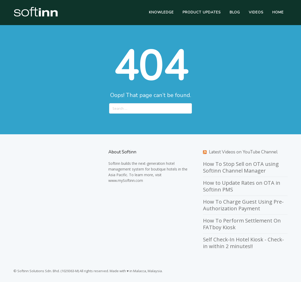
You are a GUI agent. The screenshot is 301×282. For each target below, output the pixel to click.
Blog (235, 12)
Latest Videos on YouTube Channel (243, 152)
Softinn (114, 163)
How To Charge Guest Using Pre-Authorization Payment (243, 205)
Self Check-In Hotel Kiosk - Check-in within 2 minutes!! (243, 243)
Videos (256, 12)
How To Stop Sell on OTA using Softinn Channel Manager (241, 167)
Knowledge (161, 12)
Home (278, 12)
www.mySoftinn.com (125, 180)
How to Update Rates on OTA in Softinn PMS (241, 186)
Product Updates (202, 12)
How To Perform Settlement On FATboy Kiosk (242, 224)
